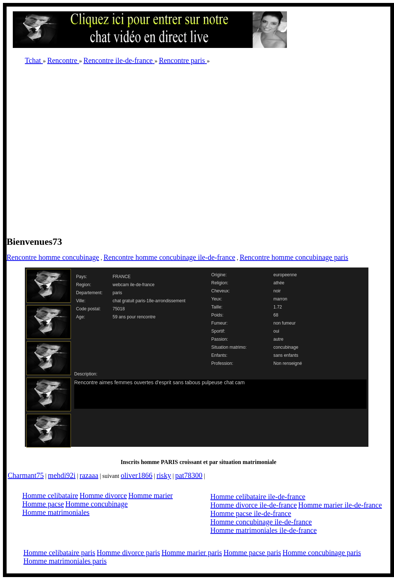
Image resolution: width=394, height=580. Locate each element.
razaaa (89, 475)
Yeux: (216, 299)
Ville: (81, 300)
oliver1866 (136, 475)
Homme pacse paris (252, 553)
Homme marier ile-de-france (340, 505)
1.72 (277, 307)
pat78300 (188, 475)
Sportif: (218, 331)
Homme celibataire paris (59, 553)
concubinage (285, 347)
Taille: (217, 307)
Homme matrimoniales (56, 512)
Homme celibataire (50, 495)
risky (163, 475)
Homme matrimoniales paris (65, 561)
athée (278, 282)
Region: (83, 284)
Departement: (89, 292)
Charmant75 (26, 475)
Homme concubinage (96, 504)
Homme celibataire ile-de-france (258, 497)
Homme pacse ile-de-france (251, 513)
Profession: (222, 363)
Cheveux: (220, 290)
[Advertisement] (82, 153)
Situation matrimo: (229, 347)
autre (278, 339)
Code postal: (88, 308)
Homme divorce (103, 495)
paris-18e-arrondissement (161, 300)
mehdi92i (62, 475)
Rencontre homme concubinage (53, 257)
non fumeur (284, 323)
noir (277, 290)
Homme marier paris (192, 553)
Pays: (81, 276)
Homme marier (150, 495)
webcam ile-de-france (134, 284)
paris (117, 292)
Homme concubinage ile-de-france (261, 522)
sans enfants (285, 355)
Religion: (219, 282)
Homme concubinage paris (322, 553)
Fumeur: (219, 323)
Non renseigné (287, 363)
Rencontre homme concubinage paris (294, 257)
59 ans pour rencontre (134, 316)
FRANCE (121, 276)
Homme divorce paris (128, 553)
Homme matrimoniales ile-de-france (264, 530)
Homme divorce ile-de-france (254, 505)
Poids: (217, 315)
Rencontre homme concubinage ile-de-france (169, 257)
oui (276, 331)
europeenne (285, 274)
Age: (80, 316)
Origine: (219, 274)
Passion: (219, 339)
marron (280, 299)
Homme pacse (43, 504)
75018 (119, 308)
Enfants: (219, 355)
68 (275, 315)
